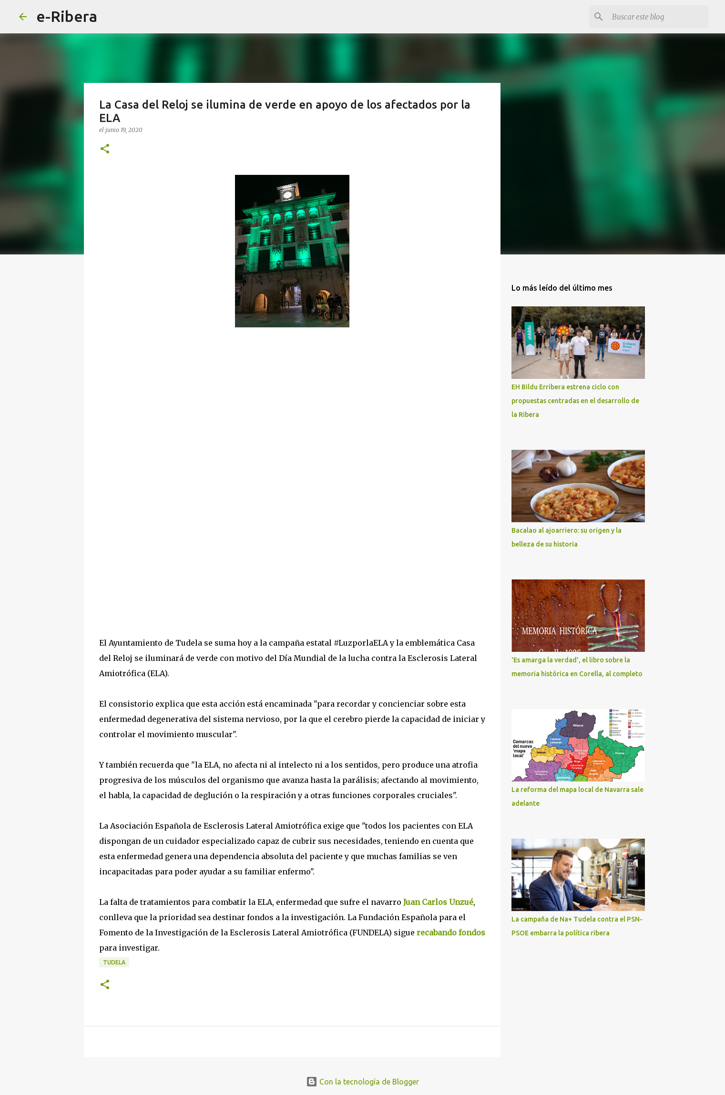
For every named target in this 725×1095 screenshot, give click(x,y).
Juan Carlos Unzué (438, 902)
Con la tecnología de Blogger (362, 1081)
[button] (105, 149)
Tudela (114, 962)
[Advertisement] (170, 437)
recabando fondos (451, 932)
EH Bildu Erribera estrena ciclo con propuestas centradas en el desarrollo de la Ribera (575, 400)
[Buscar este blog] (658, 16)
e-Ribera (66, 16)
